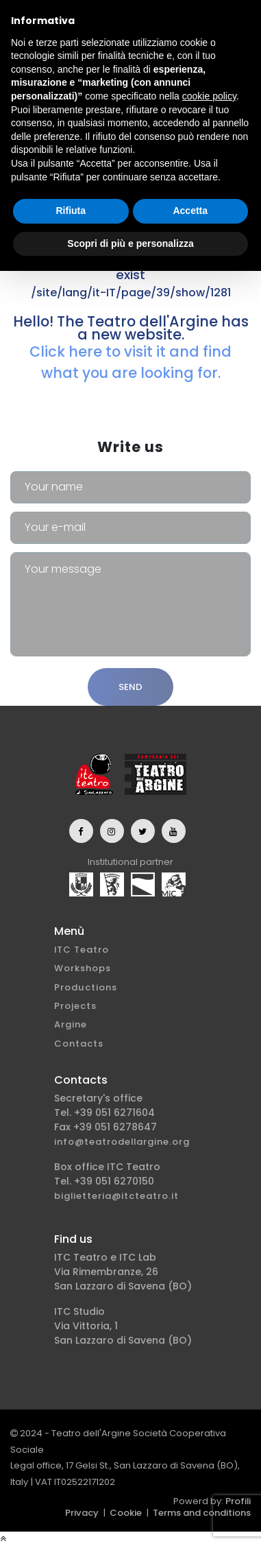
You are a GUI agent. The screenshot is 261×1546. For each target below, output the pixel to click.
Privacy (82, 1512)
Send (130, 686)
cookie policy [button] (209, 96)
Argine (70, 1024)
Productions (85, 987)
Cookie (126, 1512)
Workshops (82, 968)
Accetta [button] (190, 210)
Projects (75, 1005)
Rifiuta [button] (70, 210)
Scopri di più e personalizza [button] (130, 243)
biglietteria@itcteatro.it (116, 1195)
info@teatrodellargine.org (122, 1141)
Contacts (78, 1043)
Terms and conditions (202, 1512)
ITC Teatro (81, 949)
